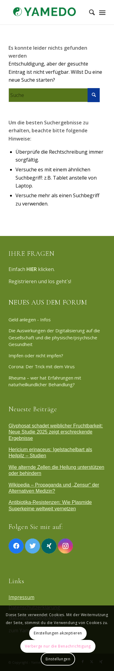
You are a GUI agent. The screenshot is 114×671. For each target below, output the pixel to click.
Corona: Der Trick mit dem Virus (42, 366)
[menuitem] (89, 12)
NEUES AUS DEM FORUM (48, 302)
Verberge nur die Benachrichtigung (58, 646)
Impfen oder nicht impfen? (36, 355)
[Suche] (89, 12)
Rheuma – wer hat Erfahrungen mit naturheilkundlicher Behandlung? (45, 381)
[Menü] (102, 12)
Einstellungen (58, 659)
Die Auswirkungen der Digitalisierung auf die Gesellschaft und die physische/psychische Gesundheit (54, 337)
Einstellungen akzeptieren (58, 633)
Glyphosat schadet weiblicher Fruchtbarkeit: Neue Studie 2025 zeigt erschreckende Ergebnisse (56, 432)
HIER (31, 269)
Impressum (21, 597)
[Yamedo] (47, 12)
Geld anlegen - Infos (30, 319)
